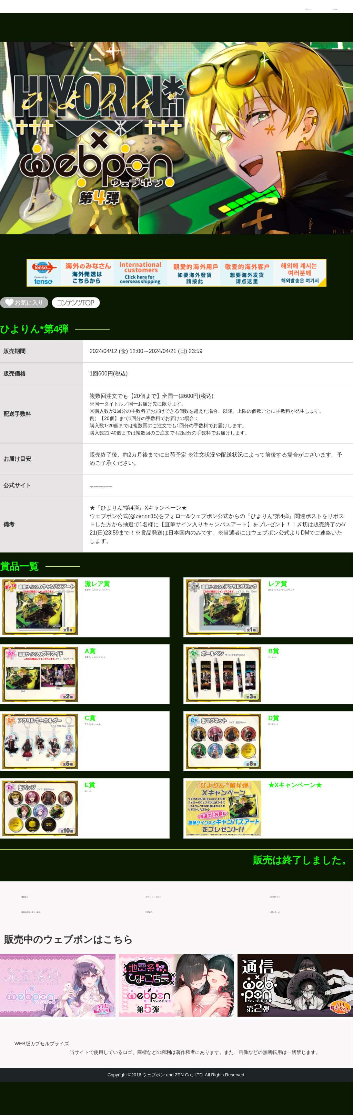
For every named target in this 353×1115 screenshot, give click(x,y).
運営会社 (32, 926)
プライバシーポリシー (173, 926)
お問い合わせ (286, 941)
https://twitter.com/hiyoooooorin (128, 491)
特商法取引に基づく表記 (51, 941)
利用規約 (156, 941)
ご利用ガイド (286, 926)
